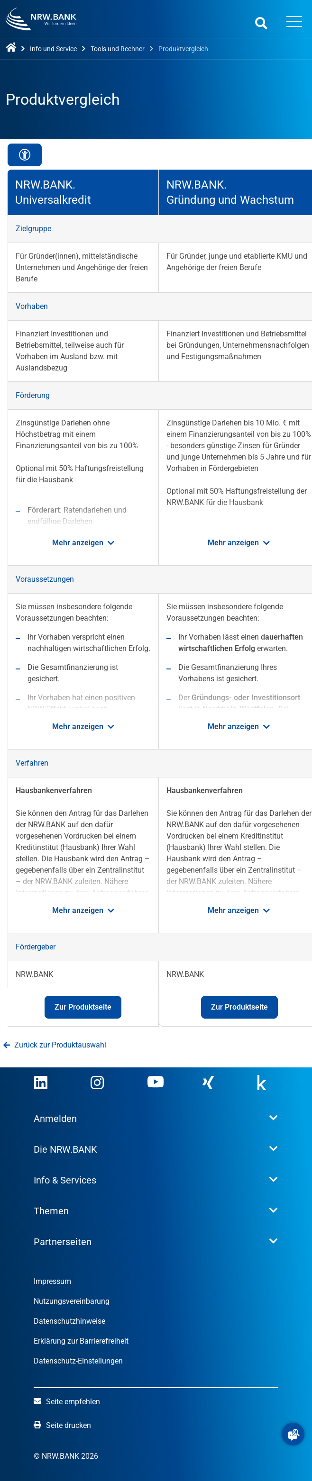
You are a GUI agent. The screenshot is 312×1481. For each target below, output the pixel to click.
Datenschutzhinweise (69, 1321)
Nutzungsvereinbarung (72, 1301)
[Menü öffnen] (294, 22)
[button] (293, 1434)
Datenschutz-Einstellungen (78, 1360)
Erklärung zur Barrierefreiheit (81, 1341)
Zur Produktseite (78, 1010)
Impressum (52, 1281)
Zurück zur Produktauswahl (54, 1044)
